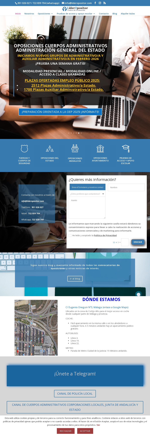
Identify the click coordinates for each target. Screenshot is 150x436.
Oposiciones (44, 14)
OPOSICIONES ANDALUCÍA (75, 159)
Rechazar (65, 431)
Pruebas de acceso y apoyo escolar (74, 14)
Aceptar (85, 431)
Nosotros (29, 14)
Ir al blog (75, 278)
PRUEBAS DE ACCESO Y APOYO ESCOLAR (125, 161)
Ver (98, 425)
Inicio (18, 14)
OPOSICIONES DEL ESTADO (50, 159)
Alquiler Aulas (128, 14)
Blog (114, 14)
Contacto (104, 14)
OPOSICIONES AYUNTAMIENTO (100, 159)
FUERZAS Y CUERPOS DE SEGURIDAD (24, 161)
